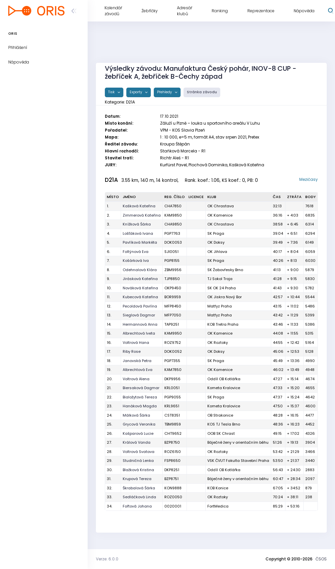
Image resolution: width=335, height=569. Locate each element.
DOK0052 (173, 351)
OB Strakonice (220, 415)
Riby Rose (132, 351)
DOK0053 (173, 242)
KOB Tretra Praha (222, 324)
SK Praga (215, 233)
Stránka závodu (202, 92)
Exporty (136, 92)
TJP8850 (172, 278)
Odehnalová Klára (140, 269)
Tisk (112, 92)
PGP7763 (172, 233)
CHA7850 (173, 206)
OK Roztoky (217, 342)
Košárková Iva (136, 260)
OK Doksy (216, 242)
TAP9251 (171, 324)
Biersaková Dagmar (141, 387)
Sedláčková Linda (139, 497)
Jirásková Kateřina (140, 278)
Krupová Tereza (137, 478)
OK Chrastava (220, 206)
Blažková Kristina (138, 469)
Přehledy (165, 92)
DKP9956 (172, 379)
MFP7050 (172, 315)
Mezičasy (308, 179)
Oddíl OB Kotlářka (223, 379)
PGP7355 (172, 360)
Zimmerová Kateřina (142, 215)
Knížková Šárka (137, 224)
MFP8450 (172, 306)
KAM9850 (173, 215)
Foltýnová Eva (135, 251)
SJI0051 (171, 251)
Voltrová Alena (136, 379)
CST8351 (172, 415)
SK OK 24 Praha (221, 288)
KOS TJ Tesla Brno (223, 424)
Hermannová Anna (140, 324)
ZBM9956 (173, 269)
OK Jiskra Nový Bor (224, 297)
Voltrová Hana (136, 342)
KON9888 (173, 488)
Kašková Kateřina (139, 206)
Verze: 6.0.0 (107, 559)
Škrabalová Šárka (139, 488)
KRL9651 (171, 406)
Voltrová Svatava (138, 451)
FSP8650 (172, 460)
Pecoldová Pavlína (140, 306)
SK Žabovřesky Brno (225, 269)
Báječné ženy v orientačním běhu (238, 442)
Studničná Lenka (138, 460)
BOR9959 (172, 297)
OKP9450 (172, 288)
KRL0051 (172, 387)
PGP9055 (172, 397)
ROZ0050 (173, 497)
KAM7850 (173, 369)
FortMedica (218, 506)
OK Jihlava (217, 251)
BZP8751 (171, 478)
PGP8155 (172, 260)
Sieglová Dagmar (139, 315)
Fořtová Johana (137, 506)
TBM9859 (172, 424)
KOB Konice (217, 488)
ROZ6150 (172, 451)
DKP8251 (171, 469)
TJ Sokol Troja (219, 278)
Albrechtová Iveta (139, 333)
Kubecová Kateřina (140, 297)
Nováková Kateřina (140, 288)
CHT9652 (173, 433)
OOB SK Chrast (221, 433)
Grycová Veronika (139, 424)
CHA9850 (173, 224)
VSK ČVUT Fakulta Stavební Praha (238, 460)
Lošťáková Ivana (138, 233)
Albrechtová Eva (137, 369)
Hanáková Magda (140, 406)
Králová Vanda (136, 442)
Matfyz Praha (219, 306)
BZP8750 (172, 442)
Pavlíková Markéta (140, 242)
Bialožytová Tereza (140, 397)
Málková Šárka (136, 415)
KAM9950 (173, 333)
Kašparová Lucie (138, 433)
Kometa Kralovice (223, 387)
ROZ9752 (172, 342)
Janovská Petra (137, 360)
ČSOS (321, 559)
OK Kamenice (219, 215)
